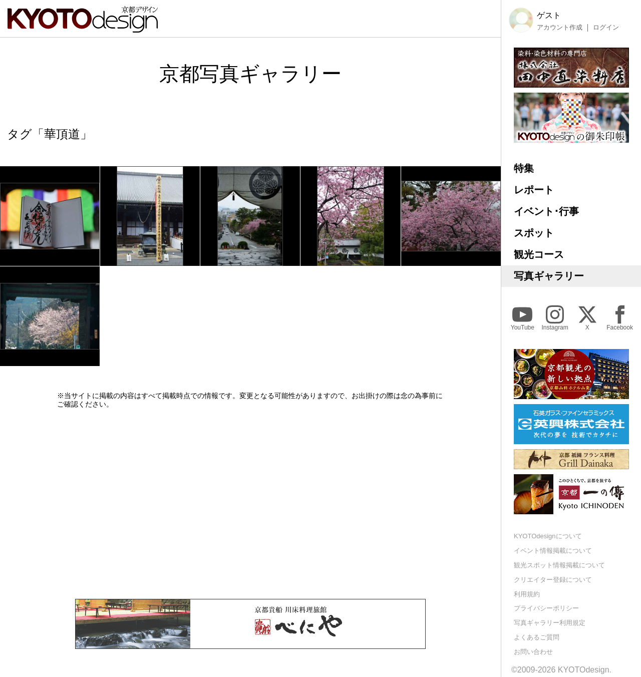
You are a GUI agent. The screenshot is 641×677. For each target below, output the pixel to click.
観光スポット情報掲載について (559, 565)
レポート (534, 189)
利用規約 (527, 594)
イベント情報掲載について (553, 550)
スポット (534, 232)
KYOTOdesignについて (548, 536)
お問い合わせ (533, 651)
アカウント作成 (559, 27)
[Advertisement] (250, 504)
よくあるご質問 (536, 637)
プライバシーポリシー (546, 608)
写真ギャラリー (549, 275)
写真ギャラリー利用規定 (549, 622)
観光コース (539, 254)
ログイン (606, 27)
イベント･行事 (546, 211)
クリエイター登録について (553, 579)
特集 (524, 168)
